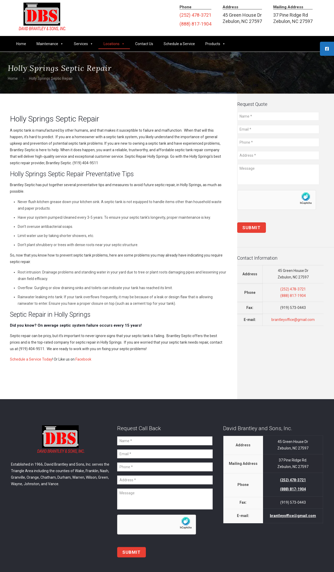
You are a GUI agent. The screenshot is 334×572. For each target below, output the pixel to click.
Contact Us (144, 44)
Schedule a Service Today (31, 359)
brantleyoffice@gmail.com (293, 320)
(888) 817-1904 (195, 24)
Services (83, 44)
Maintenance (50, 44)
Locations (114, 44)
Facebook (83, 359)
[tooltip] (327, 49)
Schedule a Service (179, 44)
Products (215, 44)
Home (21, 44)
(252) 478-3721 (195, 15)
